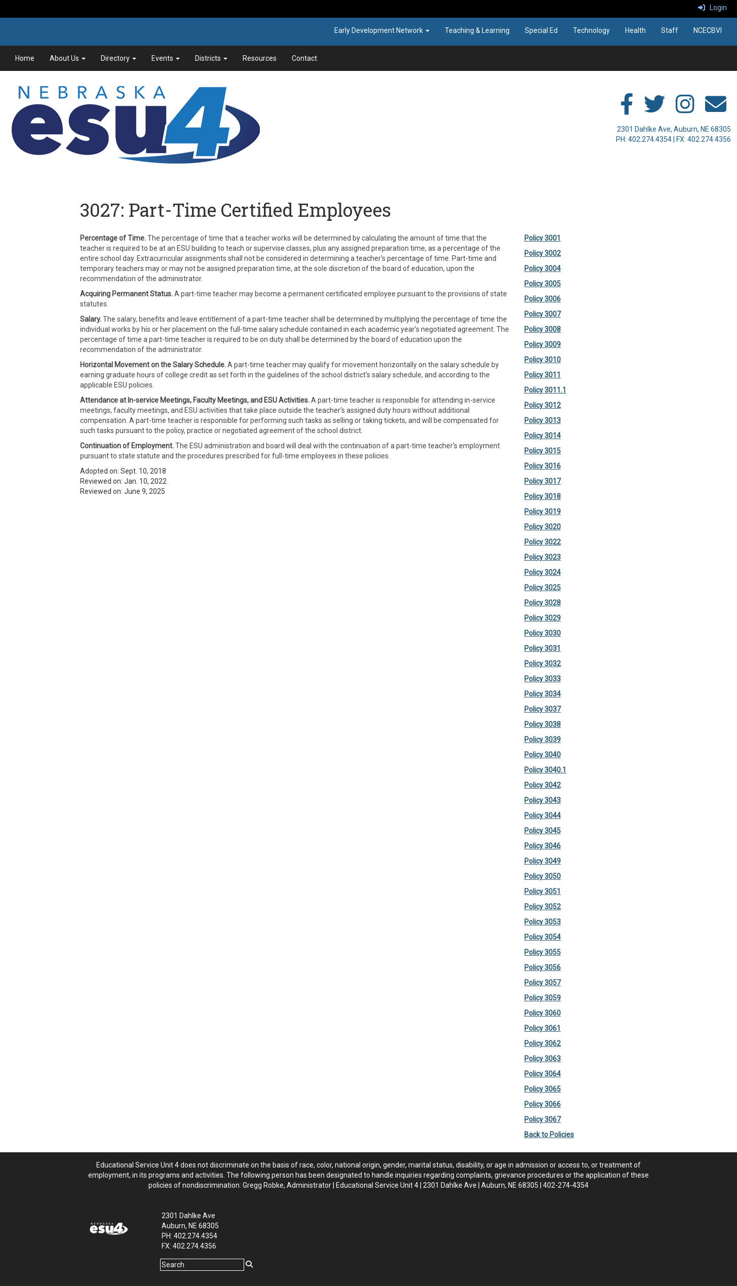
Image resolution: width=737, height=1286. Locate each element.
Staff (669, 30)
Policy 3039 (542, 739)
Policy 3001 (542, 238)
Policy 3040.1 (545, 770)
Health (635, 30)
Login (712, 8)
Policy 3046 (542, 846)
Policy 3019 (542, 512)
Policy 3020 (542, 527)
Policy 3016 (542, 466)
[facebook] (626, 109)
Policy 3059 (542, 998)
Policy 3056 (542, 967)
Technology (591, 30)
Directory (118, 58)
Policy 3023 (542, 557)
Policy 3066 (542, 1104)
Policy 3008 (542, 329)
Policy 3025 (542, 587)
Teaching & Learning (477, 30)
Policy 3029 (542, 618)
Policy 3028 (542, 603)
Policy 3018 (542, 496)
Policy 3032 (542, 663)
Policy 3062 (542, 1043)
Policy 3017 (542, 481)
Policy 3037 (542, 709)
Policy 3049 (542, 861)
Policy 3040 (542, 755)
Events (165, 58)
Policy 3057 (542, 983)
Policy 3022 (542, 542)
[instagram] (685, 109)
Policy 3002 (542, 253)
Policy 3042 (542, 785)
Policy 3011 (542, 375)
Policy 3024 (542, 572)
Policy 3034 (542, 694)
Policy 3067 (542, 1119)
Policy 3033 (542, 679)
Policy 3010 (542, 360)
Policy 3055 (542, 952)
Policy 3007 (542, 314)
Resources (260, 58)
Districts (211, 58)
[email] (716, 109)
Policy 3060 (542, 1013)
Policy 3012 (542, 405)
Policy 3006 (542, 299)
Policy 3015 (542, 451)
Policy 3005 (542, 284)
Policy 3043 (542, 800)
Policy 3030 (542, 633)
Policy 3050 (542, 876)
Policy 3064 (542, 1074)
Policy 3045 (542, 831)
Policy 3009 (542, 344)
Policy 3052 (542, 907)
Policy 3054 (542, 937)
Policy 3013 (542, 420)
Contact (304, 58)
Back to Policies (549, 1135)
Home (24, 58)
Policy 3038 (542, 724)
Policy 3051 (542, 891)
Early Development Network (382, 30)
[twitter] (654, 109)
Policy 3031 (542, 648)
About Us (68, 58)
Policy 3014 (542, 436)
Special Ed (541, 30)
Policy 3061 (542, 1028)
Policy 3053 (542, 922)
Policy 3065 (542, 1089)
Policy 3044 (542, 815)
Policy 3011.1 (545, 390)
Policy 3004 (542, 268)
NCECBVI (707, 30)
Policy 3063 (542, 1059)
